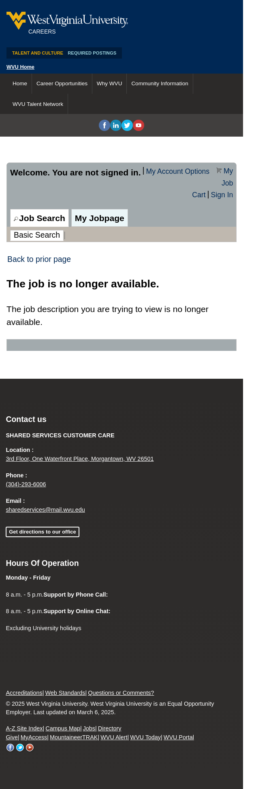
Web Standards (65, 693)
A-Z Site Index (24, 728)
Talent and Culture (37, 53)
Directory (110, 728)
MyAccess (34, 737)
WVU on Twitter (20, 748)
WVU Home (20, 67)
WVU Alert (113, 737)
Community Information (159, 83)
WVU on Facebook (10, 748)
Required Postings (92, 53)
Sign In (222, 195)
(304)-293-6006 (26, 484)
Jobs (89, 728)
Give (12, 737)
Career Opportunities (61, 83)
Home (20, 83)
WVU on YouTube (30, 748)
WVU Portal (179, 737)
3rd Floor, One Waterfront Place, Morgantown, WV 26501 (80, 459)
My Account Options (177, 171)
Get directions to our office (42, 532)
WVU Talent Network (38, 104)
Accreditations (24, 693)
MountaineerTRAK (74, 737)
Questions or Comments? (121, 693)
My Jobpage (99, 218)
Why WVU (109, 83)
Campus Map (62, 728)
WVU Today (145, 737)
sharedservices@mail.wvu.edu (45, 509)
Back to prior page (39, 259)
